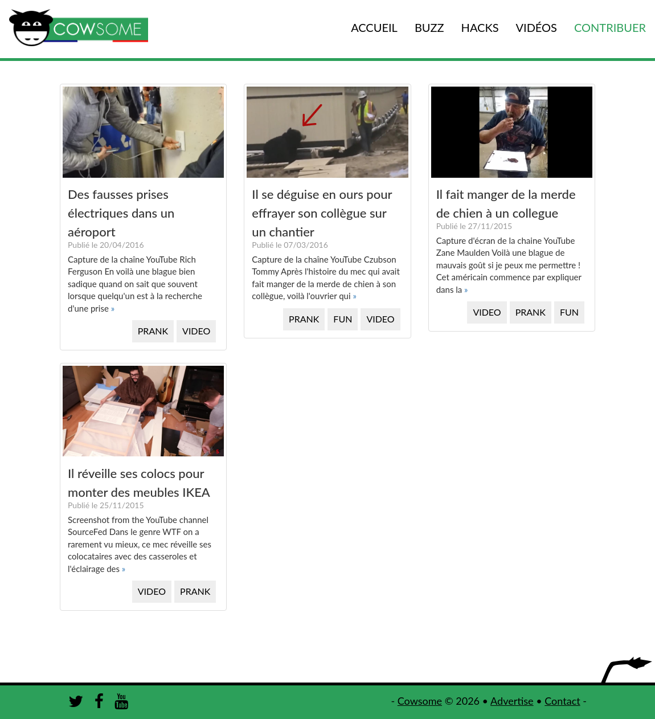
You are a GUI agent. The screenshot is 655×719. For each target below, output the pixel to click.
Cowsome (420, 701)
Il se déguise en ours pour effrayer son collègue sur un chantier (322, 212)
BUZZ (429, 27)
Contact (562, 701)
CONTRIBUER (610, 27)
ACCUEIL (374, 27)
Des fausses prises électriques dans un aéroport (121, 212)
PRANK (153, 330)
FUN (342, 318)
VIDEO (196, 330)
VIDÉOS (536, 27)
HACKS (480, 27)
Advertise (512, 701)
